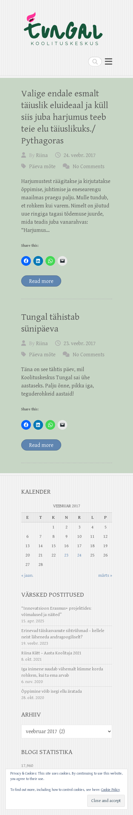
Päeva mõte (42, 166)
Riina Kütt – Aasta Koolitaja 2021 (51, 653)
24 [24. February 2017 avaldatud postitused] (79, 555)
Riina (42, 155)
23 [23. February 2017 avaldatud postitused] (66, 555)
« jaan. (27, 575)
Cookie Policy (110, 790)
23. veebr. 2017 (79, 343)
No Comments (89, 166)
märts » (105, 575)
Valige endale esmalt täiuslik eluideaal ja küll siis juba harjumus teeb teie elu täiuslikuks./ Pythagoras (64, 117)
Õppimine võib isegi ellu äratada (51, 691)
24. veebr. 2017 (79, 155)
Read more (41, 281)
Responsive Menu (108, 61)
